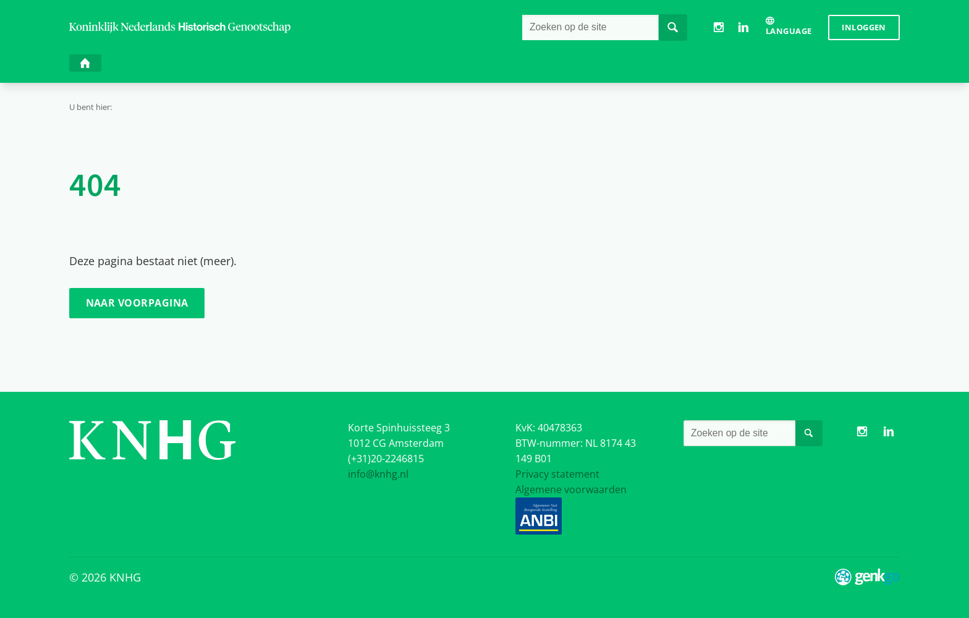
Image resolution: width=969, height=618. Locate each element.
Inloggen (864, 27)
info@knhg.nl (378, 474)
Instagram (719, 27)
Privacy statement (557, 474)
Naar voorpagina (137, 303)
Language (788, 30)
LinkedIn (743, 27)
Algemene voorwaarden (571, 489)
